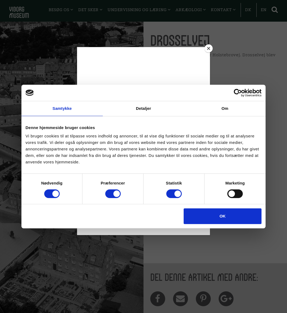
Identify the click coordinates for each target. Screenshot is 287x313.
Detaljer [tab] (143, 108)
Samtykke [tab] (62, 108)
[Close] (209, 48)
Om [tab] (224, 108)
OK (222, 216)
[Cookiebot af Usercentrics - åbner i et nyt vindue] (238, 93)
